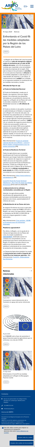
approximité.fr (7, 237)
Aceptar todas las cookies (25, 437)
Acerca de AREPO (7, 412)
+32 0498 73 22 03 (8, 405)
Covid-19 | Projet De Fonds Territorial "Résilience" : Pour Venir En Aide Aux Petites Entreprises (17, 183)
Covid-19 (6, 51)
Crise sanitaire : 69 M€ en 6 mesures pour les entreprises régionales (17, 222)
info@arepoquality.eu (9, 408)
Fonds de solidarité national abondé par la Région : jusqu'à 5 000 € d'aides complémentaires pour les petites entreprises (16, 143)
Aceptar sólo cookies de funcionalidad (22, 443)
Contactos (4, 394)
